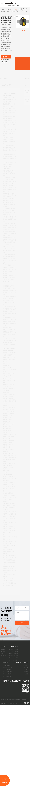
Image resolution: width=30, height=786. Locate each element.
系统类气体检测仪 (13, 657)
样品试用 (26, 667)
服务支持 (16, 16)
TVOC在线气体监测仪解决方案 (8, 665)
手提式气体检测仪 (13, 651)
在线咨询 (6, 57)
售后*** (25, 665)
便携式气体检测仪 (13, 649)
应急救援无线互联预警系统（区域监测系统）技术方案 (8, 667)
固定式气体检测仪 (13, 653)
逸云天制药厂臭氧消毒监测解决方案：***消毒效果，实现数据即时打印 (8, 676)
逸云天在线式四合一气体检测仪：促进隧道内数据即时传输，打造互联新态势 (8, 669)
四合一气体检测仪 (13, 660)
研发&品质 (3, 653)
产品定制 (26, 669)
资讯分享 (4, 24)
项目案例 (10, 16)
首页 (3, 9)
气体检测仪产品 (16, 9)
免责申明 (15, 703)
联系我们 (10, 24)
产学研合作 (3, 655)
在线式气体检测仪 (13, 655)
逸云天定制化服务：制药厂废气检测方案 (8, 674)
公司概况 (3, 649)
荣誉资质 (3, 651)
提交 (22, 623)
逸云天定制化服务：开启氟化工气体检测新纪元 (8, 671)
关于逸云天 (8, 9)
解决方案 (4, 16)
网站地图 (10, 703)
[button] (22, 30)
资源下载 (26, 671)
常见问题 (26, 674)
